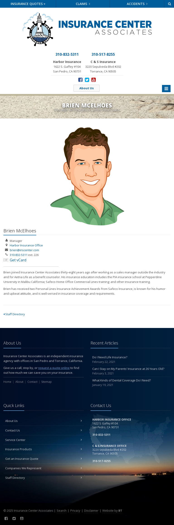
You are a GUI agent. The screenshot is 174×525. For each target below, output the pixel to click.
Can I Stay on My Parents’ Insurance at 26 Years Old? (130, 371)
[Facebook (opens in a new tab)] (80, 79)
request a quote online (54, 368)
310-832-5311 (18, 255)
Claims (83, 4)
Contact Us (43, 430)
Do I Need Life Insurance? (130, 359)
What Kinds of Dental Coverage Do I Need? (130, 382)
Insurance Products (43, 449)
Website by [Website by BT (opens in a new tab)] (112, 510)
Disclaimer (91, 510)
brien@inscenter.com (24, 250)
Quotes (28, 4)
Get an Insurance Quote (43, 459)
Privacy (75, 510)
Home (7, 382)
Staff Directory (14, 314)
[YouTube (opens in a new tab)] (93, 79)
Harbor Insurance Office (26, 245)
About (19, 382)
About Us (86, 88)
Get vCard (18, 260)
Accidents (137, 4)
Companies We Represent (43, 468)
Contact (32, 382)
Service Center (43, 440)
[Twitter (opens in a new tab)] (87, 79)
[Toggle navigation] (166, 88)
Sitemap (46, 382)
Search (61, 510)
